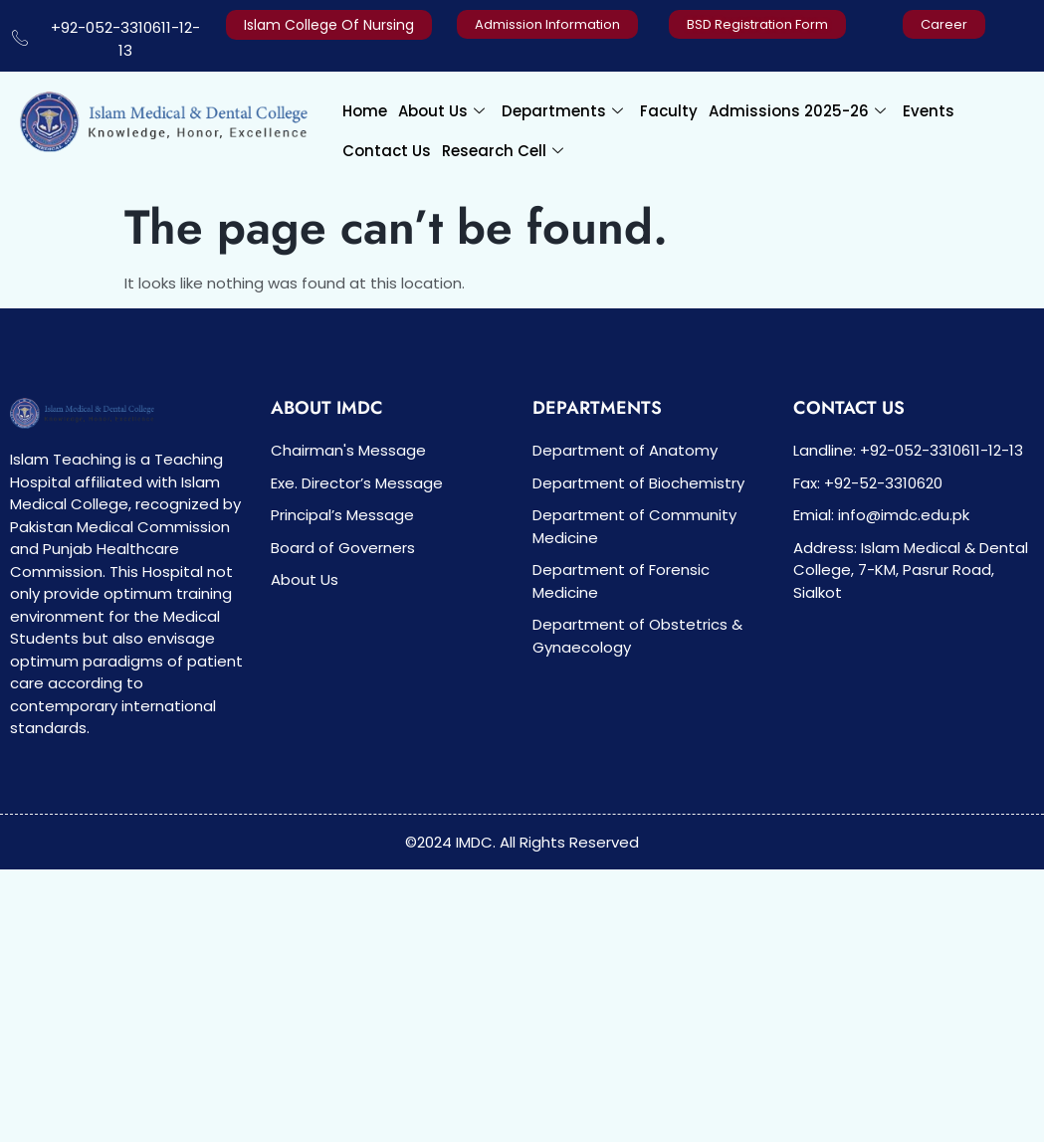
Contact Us (386, 150)
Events (928, 110)
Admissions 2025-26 (797, 110)
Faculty (669, 110)
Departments (562, 110)
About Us (441, 110)
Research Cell (502, 150)
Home (364, 110)
